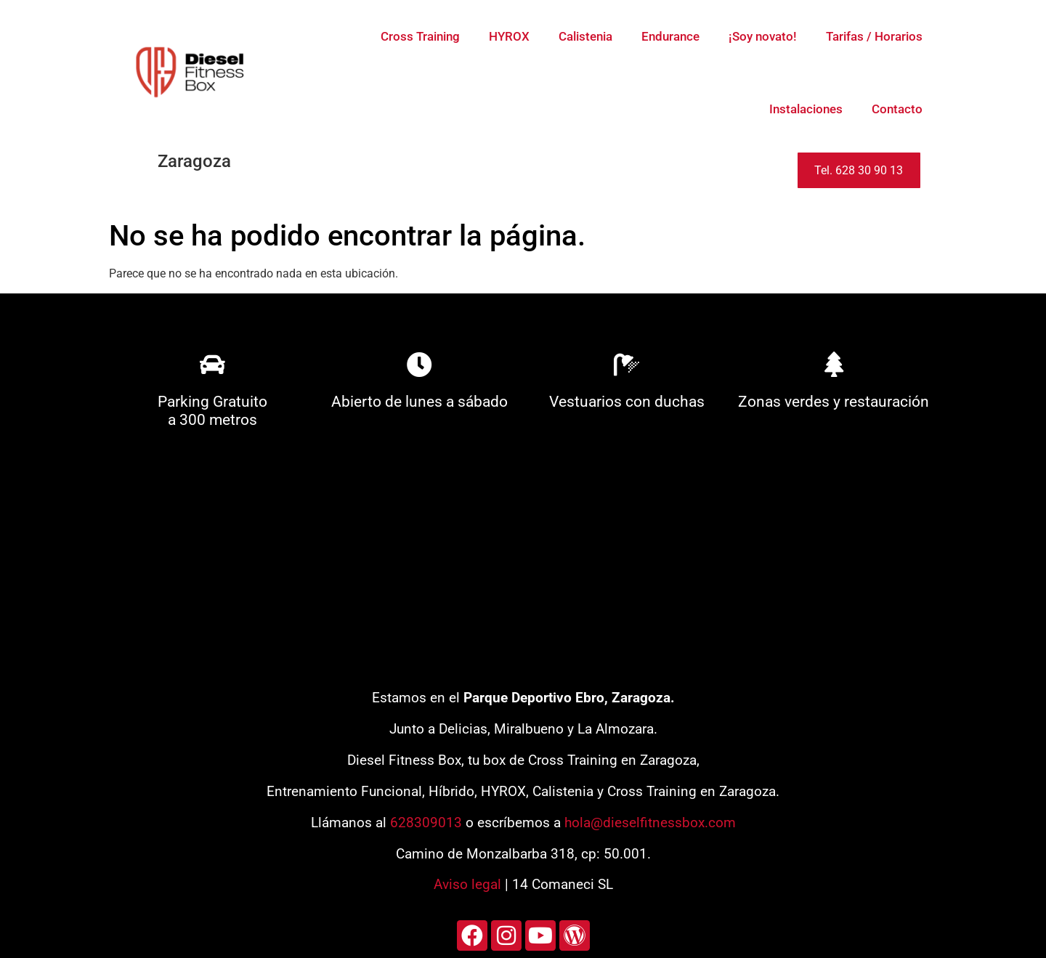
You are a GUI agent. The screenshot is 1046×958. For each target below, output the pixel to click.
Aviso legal (467, 884)
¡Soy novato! (763, 36)
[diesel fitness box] (523, 564)
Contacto (897, 109)
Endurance (670, 36)
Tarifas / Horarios (874, 36)
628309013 (426, 822)
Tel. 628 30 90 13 (858, 170)
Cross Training (420, 36)
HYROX (509, 36)
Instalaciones (806, 109)
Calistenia (585, 36)
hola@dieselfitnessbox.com (650, 822)
